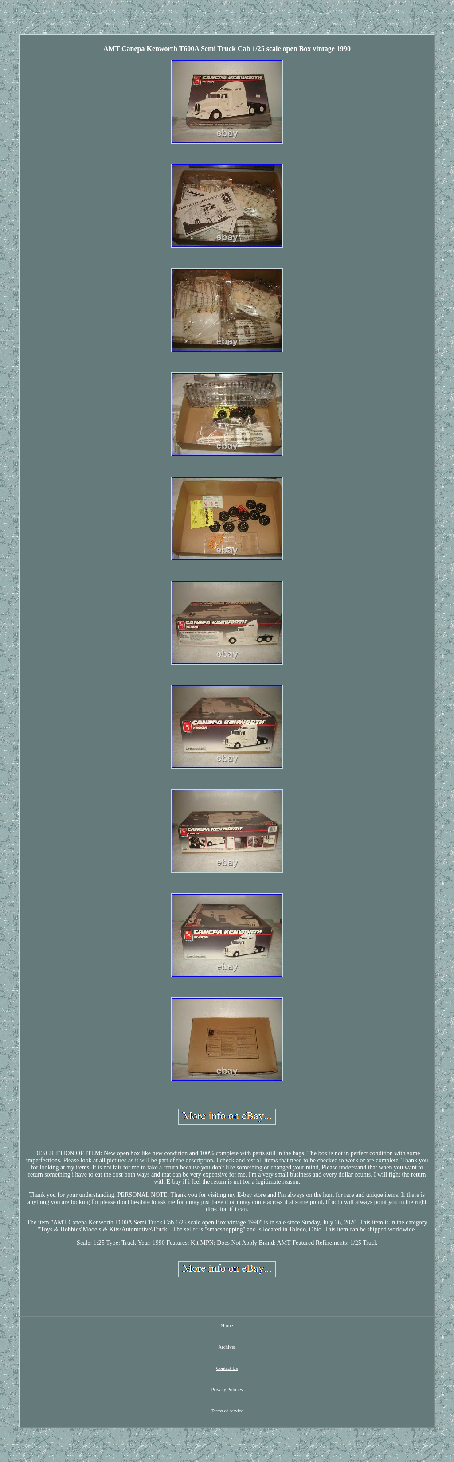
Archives (227, 1346)
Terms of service (227, 1410)
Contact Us (227, 1368)
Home (227, 1325)
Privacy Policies (227, 1389)
